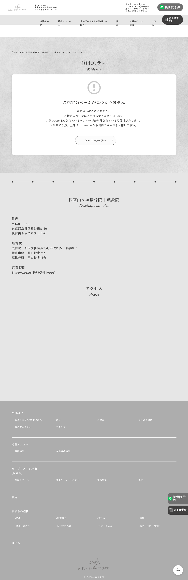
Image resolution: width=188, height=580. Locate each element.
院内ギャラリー (23, 427)
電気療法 (102, 479)
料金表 (100, 419)
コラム (154, 22)
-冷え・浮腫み (22, 525)
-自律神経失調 (63, 525)
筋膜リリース (22, 479)
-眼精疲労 (61, 518)
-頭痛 (18, 518)
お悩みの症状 (134, 22)
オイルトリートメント (68, 479)
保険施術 (19, 451)
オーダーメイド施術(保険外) (91, 22)
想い (58, 419)
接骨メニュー (62, 22)
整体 (141, 479)
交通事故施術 (63, 451)
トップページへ (96, 140)
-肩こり (101, 518)
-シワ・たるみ (105, 525)
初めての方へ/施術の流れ (28, 419)
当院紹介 (43, 22)
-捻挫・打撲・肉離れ (150, 525)
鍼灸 (117, 22)
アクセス (61, 427)
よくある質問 (146, 419)
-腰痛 (141, 518)
